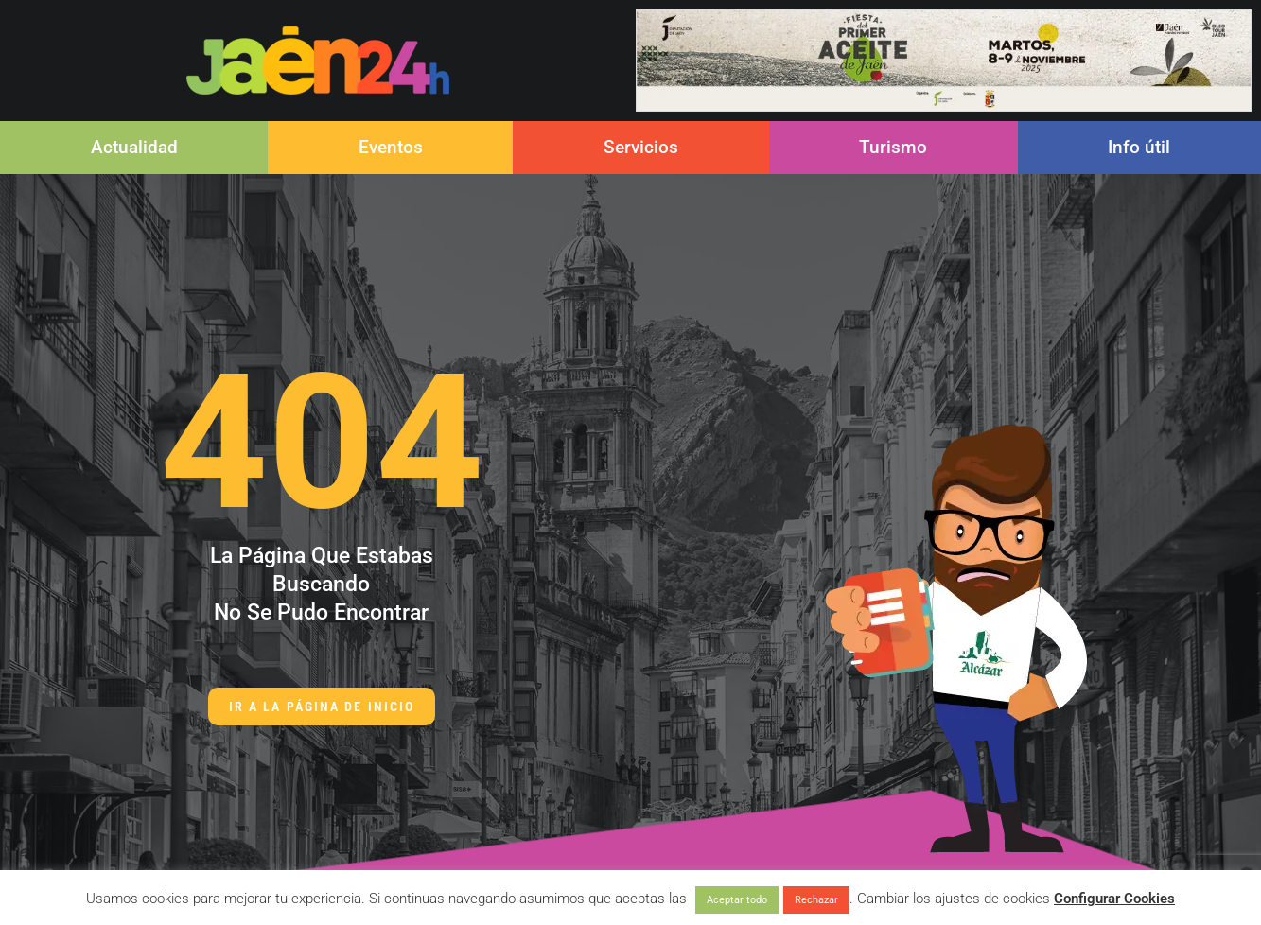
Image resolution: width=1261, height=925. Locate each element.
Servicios (641, 147)
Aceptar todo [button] (737, 900)
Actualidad (134, 147)
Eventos (391, 147)
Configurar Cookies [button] (1114, 898)
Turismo (893, 147)
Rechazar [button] (816, 900)
